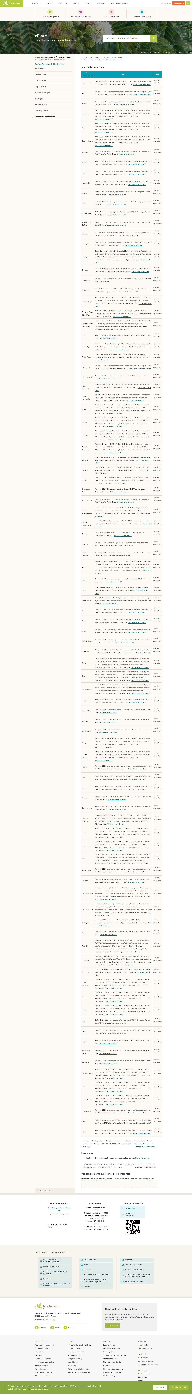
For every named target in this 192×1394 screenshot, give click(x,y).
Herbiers (38, 1355)
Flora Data (39, 1351)
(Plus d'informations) (142, 1158)
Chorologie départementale (114, 1355)
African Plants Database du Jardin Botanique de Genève (94, 1280)
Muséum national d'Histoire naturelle (53, 1272)
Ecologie (39, 99)
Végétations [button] (63, 3)
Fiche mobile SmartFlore (128, 1214)
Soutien (142, 1354)
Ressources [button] (101, 3)
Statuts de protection (45, 117)
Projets (106, 1341)
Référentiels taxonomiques (79, 1372)
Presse (141, 1380)
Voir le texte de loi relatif (142, 84)
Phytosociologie (41, 1365)
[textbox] (126, 38)
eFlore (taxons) (74, 1355)
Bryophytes (107, 1351)
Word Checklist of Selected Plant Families (55, 1284)
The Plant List (88, 1260)
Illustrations (40, 80)
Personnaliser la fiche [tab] (57, 1225)
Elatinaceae (59, 64)
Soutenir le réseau (145, 1361)
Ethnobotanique (42, 92)
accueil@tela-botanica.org (45, 1319)
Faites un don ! (179, 3)
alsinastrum (46, 64)
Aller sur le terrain (111, 17)
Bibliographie (41, 111)
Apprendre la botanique (81, 17)
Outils (71, 1341)
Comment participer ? (142, 17)
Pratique (142, 1370)
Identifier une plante (50, 17)
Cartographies (144, 1373)
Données (142, 1341)
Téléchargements (145, 1348)
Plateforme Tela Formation (79, 1369)
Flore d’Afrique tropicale (113, 1369)
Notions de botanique (112, 1372)
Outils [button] (76, 3)
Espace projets (109, 1345)
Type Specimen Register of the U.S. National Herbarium (136, 1275)
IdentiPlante (73, 1362)
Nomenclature (41, 104)
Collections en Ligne (76, 1351)
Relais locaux (40, 1369)
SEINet (85, 1286)
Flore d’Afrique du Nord (113, 1362)
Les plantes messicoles (44, 1362)
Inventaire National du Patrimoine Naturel (51, 1260)
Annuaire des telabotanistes (79, 1345)
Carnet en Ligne (74, 1348)
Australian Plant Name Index (94, 1274)
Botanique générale (111, 1348)
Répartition (40, 86)
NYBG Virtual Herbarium (134, 1270)
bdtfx (97, 58)
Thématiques (41, 1341)
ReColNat (45, 1279)
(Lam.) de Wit (154, 52)
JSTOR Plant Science (132, 1265)
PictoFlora (72, 1365)
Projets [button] (87, 3)
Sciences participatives (44, 1372)
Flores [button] (50, 3)
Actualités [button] (37, 3)
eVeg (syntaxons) (75, 1358)
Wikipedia (127, 1260)
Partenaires (143, 1357)
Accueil (85, 58)
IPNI (84, 1265)
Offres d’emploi (144, 1377)
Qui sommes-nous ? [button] (119, 3)
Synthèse (39, 68)
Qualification (143, 1345)
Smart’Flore (72, 1375)
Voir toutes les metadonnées (145, 1146)
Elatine (38, 64)
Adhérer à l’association (147, 1364)
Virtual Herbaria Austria (133, 1281)
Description (40, 74)
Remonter (43, 1190)
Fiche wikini (128, 1208)
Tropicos (86, 1270)
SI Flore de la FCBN (49, 1267)
